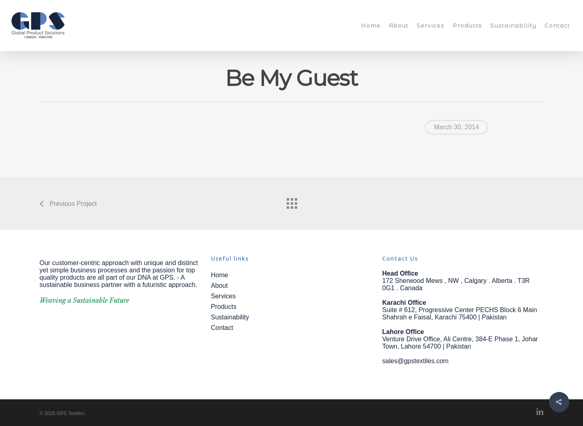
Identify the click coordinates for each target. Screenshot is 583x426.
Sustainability (513, 25)
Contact (557, 25)
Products (467, 25)
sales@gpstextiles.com (415, 360)
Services (431, 25)
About (399, 25)
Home (371, 25)
